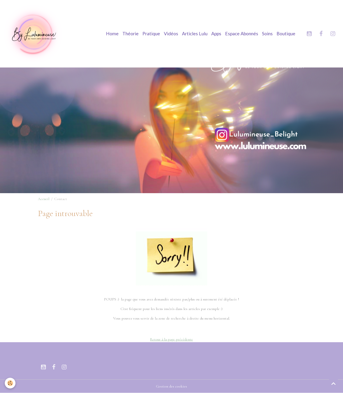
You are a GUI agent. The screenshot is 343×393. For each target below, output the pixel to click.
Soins (267, 33)
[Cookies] (10, 383)
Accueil (43, 198)
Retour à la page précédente (171, 339)
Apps (216, 33)
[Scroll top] (333, 383)
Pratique (151, 33)
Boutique (286, 33)
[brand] (34, 33)
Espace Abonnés (241, 33)
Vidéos (171, 33)
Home (112, 33)
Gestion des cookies (171, 386)
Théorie (130, 33)
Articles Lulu (194, 33)
